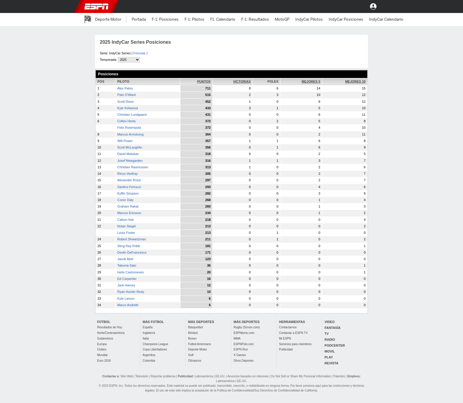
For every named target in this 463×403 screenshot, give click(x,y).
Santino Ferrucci (129, 187)
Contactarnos (287, 327)
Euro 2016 (104, 360)
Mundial (102, 355)
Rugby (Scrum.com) (247, 327)
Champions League (155, 344)
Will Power (125, 141)
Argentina (149, 355)
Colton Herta (126, 121)
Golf (190, 355)
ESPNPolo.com (244, 344)
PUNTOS (204, 81)
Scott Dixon (125, 101)
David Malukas (127, 154)
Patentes (339, 376)
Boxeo (192, 338)
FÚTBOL (103, 322)
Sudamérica (105, 338)
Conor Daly (125, 200)
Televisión (141, 376)
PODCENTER (335, 345)
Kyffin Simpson (128, 193)
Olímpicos (194, 360)
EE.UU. (220, 376)
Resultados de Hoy (109, 327)
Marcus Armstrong (130, 134)
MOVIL (330, 351)
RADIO (330, 339)
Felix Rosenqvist (129, 127)
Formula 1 (140, 53)
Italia (146, 338)
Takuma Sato (126, 265)
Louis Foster (126, 232)
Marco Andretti (127, 305)
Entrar (373, 6)
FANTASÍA (332, 327)
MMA (237, 338)
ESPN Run (241, 349)
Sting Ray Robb (128, 246)
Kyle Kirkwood (127, 108)
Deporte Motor (197, 349)
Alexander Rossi (129, 180)
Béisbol (193, 333)
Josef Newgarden (130, 160)
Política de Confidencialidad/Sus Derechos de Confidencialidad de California (267, 390)
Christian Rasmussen (132, 167)
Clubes (101, 349)
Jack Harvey (126, 285)
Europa (102, 344)
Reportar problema (163, 376)
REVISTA (331, 363)
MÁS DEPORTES (201, 322)
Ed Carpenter (126, 278)
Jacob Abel (125, 259)
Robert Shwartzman (131, 239)
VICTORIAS (242, 81)
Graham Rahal (127, 206)
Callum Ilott (125, 219)
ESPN (96, 6)
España (148, 327)
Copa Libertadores (155, 349)
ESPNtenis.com (244, 333)
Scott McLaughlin (129, 147)
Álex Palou (125, 88)
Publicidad (286, 349)
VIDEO (330, 322)
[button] (357, 6)
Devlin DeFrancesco (131, 252)
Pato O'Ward (126, 95)
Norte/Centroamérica (111, 333)
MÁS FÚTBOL (153, 322)
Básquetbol (195, 327)
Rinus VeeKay (127, 173)
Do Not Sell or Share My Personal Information (301, 376)
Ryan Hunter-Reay (130, 291)
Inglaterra (149, 333)
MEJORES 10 (355, 81)
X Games (240, 355)
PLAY (329, 357)
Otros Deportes (244, 360)
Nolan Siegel (126, 226)
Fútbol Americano (199, 344)
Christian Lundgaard (131, 114)
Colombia (149, 360)
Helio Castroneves (130, 272)
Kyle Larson (125, 298)
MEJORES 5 (311, 81)
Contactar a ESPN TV (293, 333)
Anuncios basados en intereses (248, 376)
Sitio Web (126, 376)
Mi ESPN (285, 338)
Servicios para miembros (295, 344)
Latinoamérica (204, 376)
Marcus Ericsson (129, 213)
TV (327, 333)
